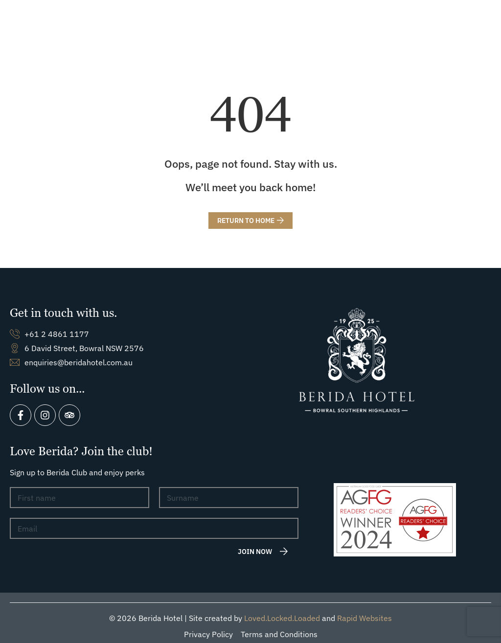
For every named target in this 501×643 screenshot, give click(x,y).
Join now (255, 544)
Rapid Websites (364, 612)
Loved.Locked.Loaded (282, 612)
